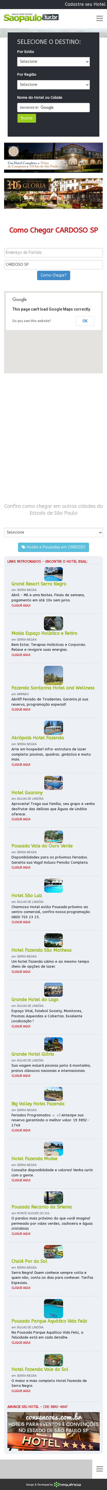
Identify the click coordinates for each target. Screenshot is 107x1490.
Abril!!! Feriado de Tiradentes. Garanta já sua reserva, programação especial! (49, 701)
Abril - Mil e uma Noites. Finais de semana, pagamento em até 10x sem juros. (48, 597)
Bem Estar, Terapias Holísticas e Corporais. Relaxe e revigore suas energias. (48, 647)
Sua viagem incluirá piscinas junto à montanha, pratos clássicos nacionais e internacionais (51, 1068)
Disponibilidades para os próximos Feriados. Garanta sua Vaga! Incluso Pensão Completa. (49, 859)
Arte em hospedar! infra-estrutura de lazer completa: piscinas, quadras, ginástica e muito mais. (51, 754)
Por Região (26, 74)
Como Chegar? (54, 275)
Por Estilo (25, 52)
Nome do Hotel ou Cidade (39, 97)
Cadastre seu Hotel (85, 4)
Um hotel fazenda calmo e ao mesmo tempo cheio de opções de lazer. (50, 964)
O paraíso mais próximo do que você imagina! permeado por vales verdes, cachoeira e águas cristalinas (52, 1223)
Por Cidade (13, 522)
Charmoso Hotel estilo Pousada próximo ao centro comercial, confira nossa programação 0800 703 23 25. (50, 912)
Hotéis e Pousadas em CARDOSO (53, 547)
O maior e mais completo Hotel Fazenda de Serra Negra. (49, 1383)
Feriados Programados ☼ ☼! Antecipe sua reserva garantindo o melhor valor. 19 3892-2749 (50, 1120)
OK (85, 321)
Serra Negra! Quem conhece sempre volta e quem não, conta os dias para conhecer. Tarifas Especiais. (52, 1278)
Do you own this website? (32, 321)
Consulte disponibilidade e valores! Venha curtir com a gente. (52, 1172)
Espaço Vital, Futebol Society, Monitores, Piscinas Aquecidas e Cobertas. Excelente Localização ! (46, 1016)
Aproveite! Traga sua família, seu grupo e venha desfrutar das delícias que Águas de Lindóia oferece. (53, 809)
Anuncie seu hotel (23, 1407)
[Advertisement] (53, 438)
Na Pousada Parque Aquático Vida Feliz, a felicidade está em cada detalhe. (47, 1335)
